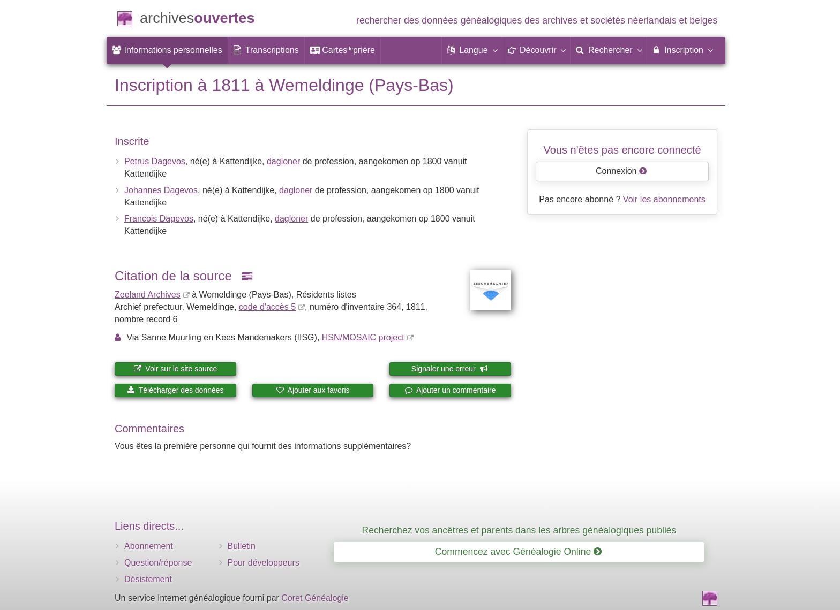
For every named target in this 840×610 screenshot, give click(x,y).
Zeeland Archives (148, 294)
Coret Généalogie (314, 598)
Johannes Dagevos (161, 190)
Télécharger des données (175, 390)
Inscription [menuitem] (682, 49)
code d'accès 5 (267, 306)
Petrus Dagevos (154, 161)
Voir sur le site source (175, 368)
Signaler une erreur (449, 368)
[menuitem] (167, 50)
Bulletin (242, 546)
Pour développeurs (263, 562)
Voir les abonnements (664, 199)
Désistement (148, 579)
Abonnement (148, 546)
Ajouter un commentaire (450, 390)
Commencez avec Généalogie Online (518, 551)
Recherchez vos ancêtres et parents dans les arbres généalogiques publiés (519, 530)
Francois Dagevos (158, 218)
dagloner (283, 161)
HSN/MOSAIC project (363, 337)
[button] (472, 50)
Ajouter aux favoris (312, 390)
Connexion (621, 171)
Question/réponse (158, 562)
